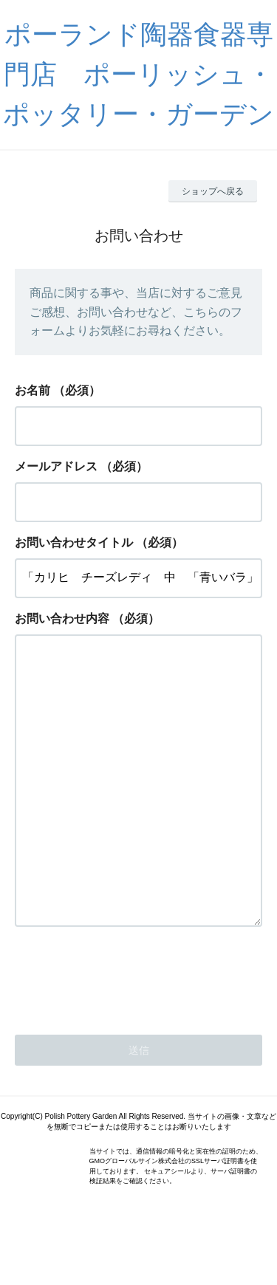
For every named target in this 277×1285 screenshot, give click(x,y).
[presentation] (127, 1035)
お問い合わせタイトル (74, 542)
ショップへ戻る (213, 191)
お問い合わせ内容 (62, 618)
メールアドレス (56, 466)
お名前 (32, 390)
